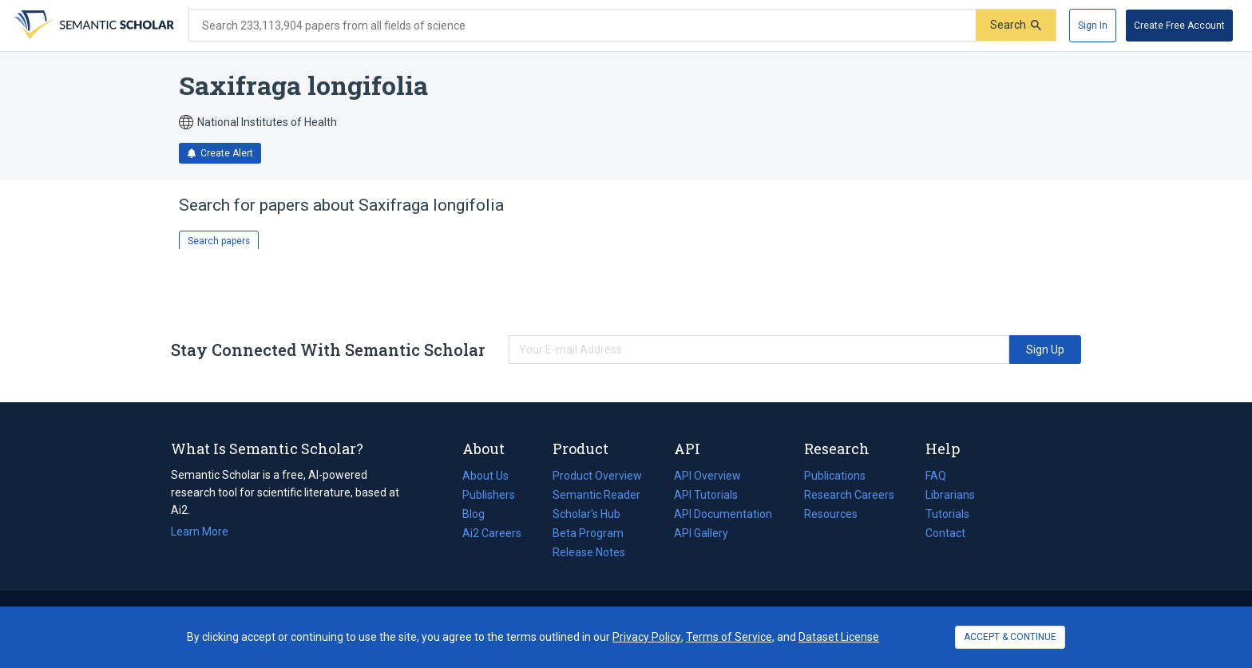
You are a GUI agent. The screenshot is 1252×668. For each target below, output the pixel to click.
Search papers (219, 241)
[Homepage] (92, 25)
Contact (945, 533)
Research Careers (849, 494)
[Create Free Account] (1179, 26)
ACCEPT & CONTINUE (1010, 636)
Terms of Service (729, 636)
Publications (835, 475)
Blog (479, 514)
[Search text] (582, 25)
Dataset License (838, 636)
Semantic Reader (596, 494)
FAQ (935, 475)
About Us (485, 475)
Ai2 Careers (491, 533)
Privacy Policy (646, 636)
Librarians (950, 494)
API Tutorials (706, 494)
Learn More (199, 531)
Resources (831, 514)
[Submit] (1016, 25)
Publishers (488, 494)
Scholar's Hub (586, 514)
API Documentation (723, 514)
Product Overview (597, 475)
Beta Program (588, 533)
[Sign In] (1092, 25)
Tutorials (947, 514)
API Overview (707, 475)
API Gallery (701, 533)
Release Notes (589, 552)
